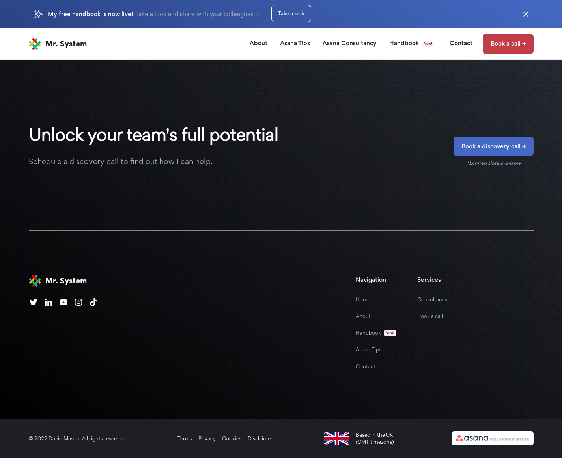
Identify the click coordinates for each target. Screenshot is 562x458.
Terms (184, 438)
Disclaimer (260, 438)
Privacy (207, 438)
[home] (58, 44)
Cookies (231, 438)
